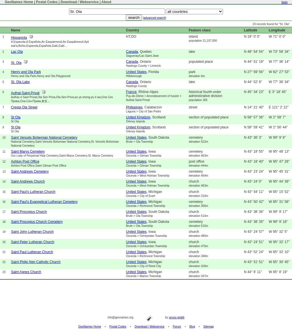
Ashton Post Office (25, 162)
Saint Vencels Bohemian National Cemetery (44, 138)
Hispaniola (19, 38)
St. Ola (16, 63)
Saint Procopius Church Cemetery (36, 222)
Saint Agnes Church (26, 272)
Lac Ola (17, 52)
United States (136, 72)
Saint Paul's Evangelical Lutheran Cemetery (44, 202)
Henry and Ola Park (26, 72)
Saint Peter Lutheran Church (32, 242)
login (284, 2)
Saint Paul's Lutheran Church (33, 192)
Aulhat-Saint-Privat (25, 93)
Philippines (134, 107)
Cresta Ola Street (24, 107)
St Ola (15, 117)
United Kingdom (138, 117)
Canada (132, 52)
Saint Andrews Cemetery (29, 171)
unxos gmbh (176, 317)
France (131, 92)
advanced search (154, 17)
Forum (177, 326)
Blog (192, 326)
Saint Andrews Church (28, 181)
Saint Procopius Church (29, 212)
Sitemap (208, 326)
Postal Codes (47, 2)
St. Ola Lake (20, 82)
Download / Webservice (79, 2)
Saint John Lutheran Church (32, 232)
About (106, 2)
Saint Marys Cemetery (28, 152)
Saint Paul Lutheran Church (32, 252)
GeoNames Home (18, 2)
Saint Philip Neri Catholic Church (35, 262)
